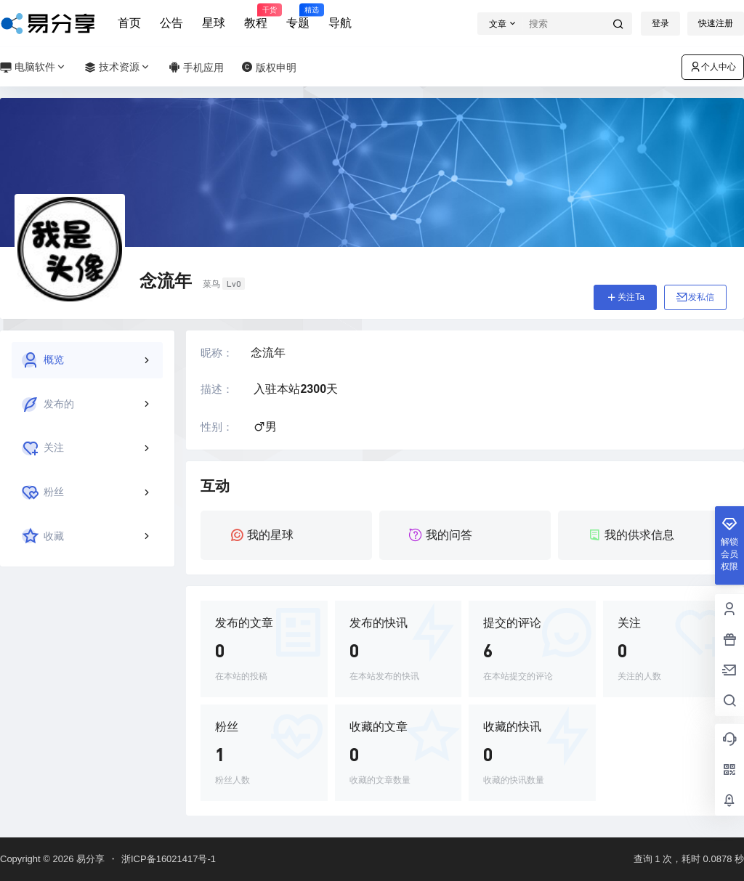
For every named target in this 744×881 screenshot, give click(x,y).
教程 (255, 17)
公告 (171, 23)
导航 (340, 23)
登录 (660, 23)
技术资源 (117, 67)
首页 (129, 23)
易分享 (89, 858)
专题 (298, 17)
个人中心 (713, 67)
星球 (213, 23)
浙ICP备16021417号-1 (168, 858)
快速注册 (715, 23)
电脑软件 (33, 67)
